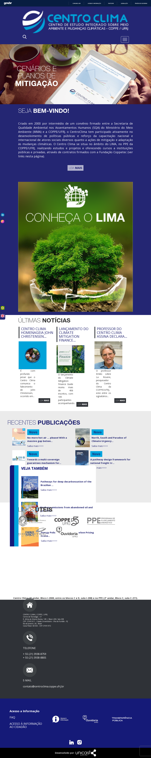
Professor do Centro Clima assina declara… (112, 332)
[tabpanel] (75, 74)
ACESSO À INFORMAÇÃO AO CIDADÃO (26, 725)
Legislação (124, 3)
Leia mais (44, 400)
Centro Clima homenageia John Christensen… (37, 332)
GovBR (8, 3)
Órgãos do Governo (141, 3)
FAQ (12, 717)
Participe (111, 3)
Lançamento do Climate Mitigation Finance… (73, 334)
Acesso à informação (94, 3)
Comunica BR (77, 3)
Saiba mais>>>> (35, 445)
